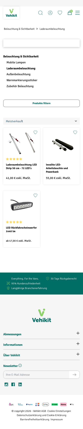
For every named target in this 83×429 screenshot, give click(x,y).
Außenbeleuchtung (18, 74)
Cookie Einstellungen (59, 411)
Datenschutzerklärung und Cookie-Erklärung (41, 415)
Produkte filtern (41, 103)
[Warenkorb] (69, 13)
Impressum (57, 419)
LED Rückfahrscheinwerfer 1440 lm (21, 229)
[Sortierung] (41, 121)
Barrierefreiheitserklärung (34, 419)
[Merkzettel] (60, 13)
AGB (43, 411)
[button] (20, 366)
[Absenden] (74, 375)
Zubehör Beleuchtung (20, 86)
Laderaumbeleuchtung (20, 68)
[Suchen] (40, 13)
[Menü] (77, 13)
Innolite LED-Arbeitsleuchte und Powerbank (57, 168)
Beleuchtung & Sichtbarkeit (21, 56)
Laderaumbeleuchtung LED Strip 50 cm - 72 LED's (21, 166)
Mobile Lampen (16, 62)
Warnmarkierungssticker (21, 80)
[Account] (50, 13)
